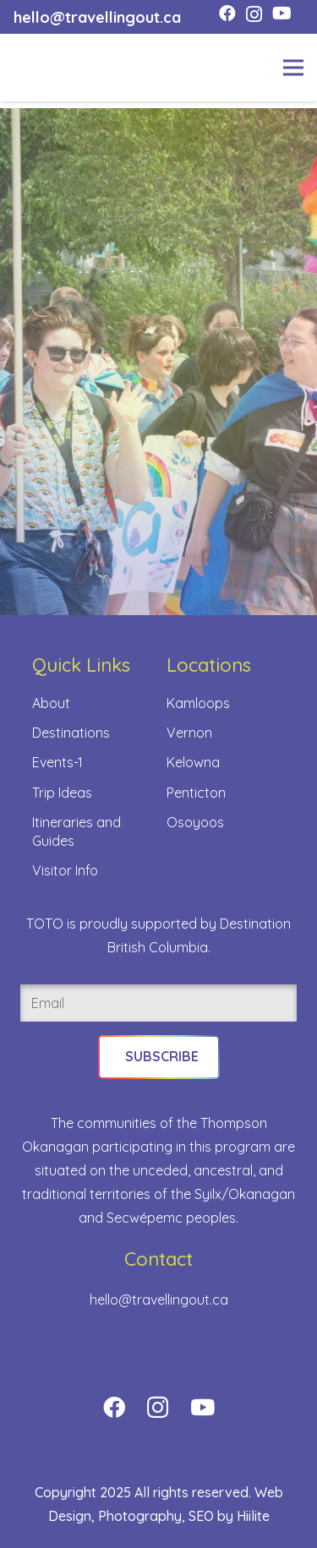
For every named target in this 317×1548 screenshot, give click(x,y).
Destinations (71, 732)
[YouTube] (282, 13)
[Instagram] (254, 14)
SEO (201, 1515)
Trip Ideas (62, 792)
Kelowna (193, 762)
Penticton (196, 792)
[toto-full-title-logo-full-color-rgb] (41, 68)
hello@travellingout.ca (159, 1299)
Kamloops (198, 703)
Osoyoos (195, 822)
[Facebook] (227, 13)
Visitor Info (65, 870)
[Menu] (293, 67)
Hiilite (253, 1515)
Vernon (189, 732)
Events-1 (57, 762)
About (51, 703)
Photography (140, 1515)
